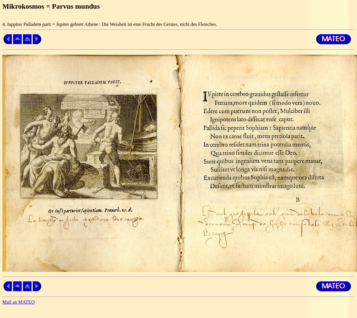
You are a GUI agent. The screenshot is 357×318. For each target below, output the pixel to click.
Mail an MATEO (18, 302)
